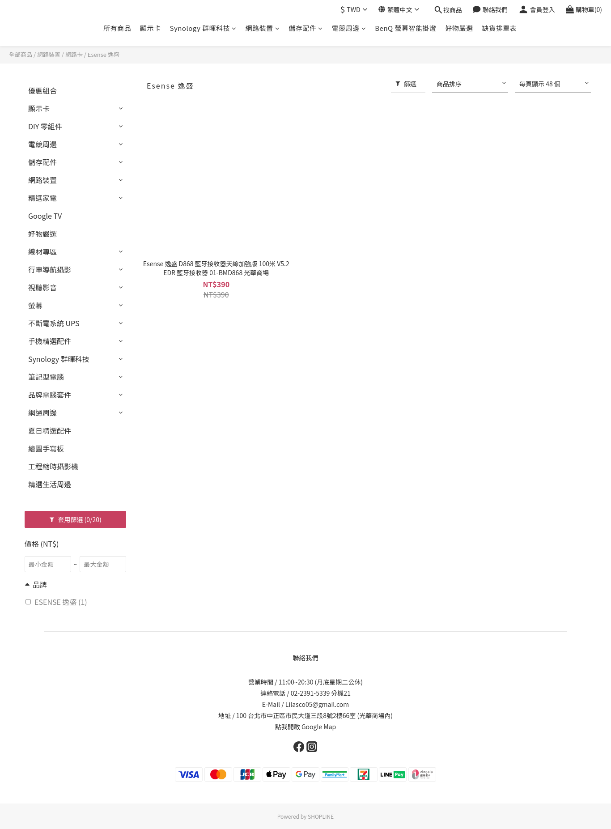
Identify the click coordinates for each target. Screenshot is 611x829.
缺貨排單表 (499, 28)
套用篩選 (75, 519)
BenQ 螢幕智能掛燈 (405, 28)
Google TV (45, 215)
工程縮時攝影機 (53, 466)
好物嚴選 (459, 28)
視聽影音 (42, 287)
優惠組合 (42, 90)
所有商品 (117, 28)
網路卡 (74, 54)
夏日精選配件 (49, 430)
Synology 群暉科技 (203, 28)
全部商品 (20, 54)
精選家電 (42, 197)
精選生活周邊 (49, 484)
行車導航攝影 (49, 269)
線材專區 (42, 251)
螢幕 (35, 305)
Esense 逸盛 (103, 54)
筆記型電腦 (46, 376)
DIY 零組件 (45, 126)
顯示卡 (150, 28)
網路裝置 (263, 28)
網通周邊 (42, 412)
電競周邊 (349, 28)
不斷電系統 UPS (54, 323)
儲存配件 (306, 28)
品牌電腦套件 (49, 394)
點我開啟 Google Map (305, 726)
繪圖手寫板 (46, 448)
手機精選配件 (49, 341)
